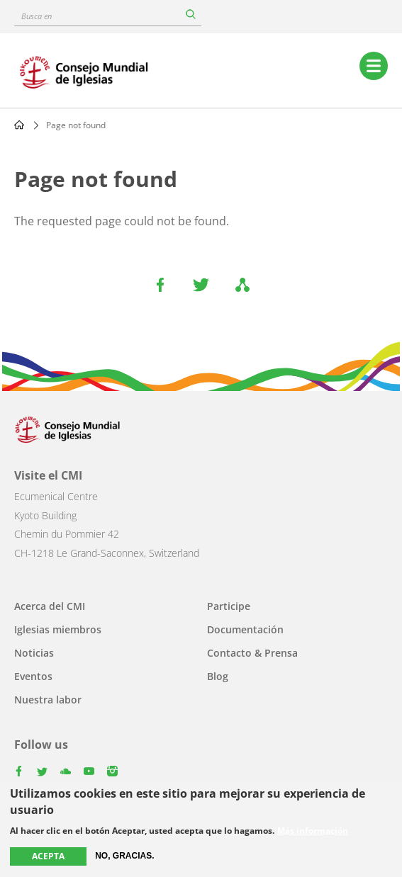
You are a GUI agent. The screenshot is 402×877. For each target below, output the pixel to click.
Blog (217, 676)
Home (19, 125)
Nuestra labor (48, 699)
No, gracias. (124, 856)
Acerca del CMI (49, 606)
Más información (312, 831)
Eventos (33, 676)
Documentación (245, 629)
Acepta (48, 856)
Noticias (34, 653)
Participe (228, 606)
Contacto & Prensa (252, 653)
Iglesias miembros (57, 629)
